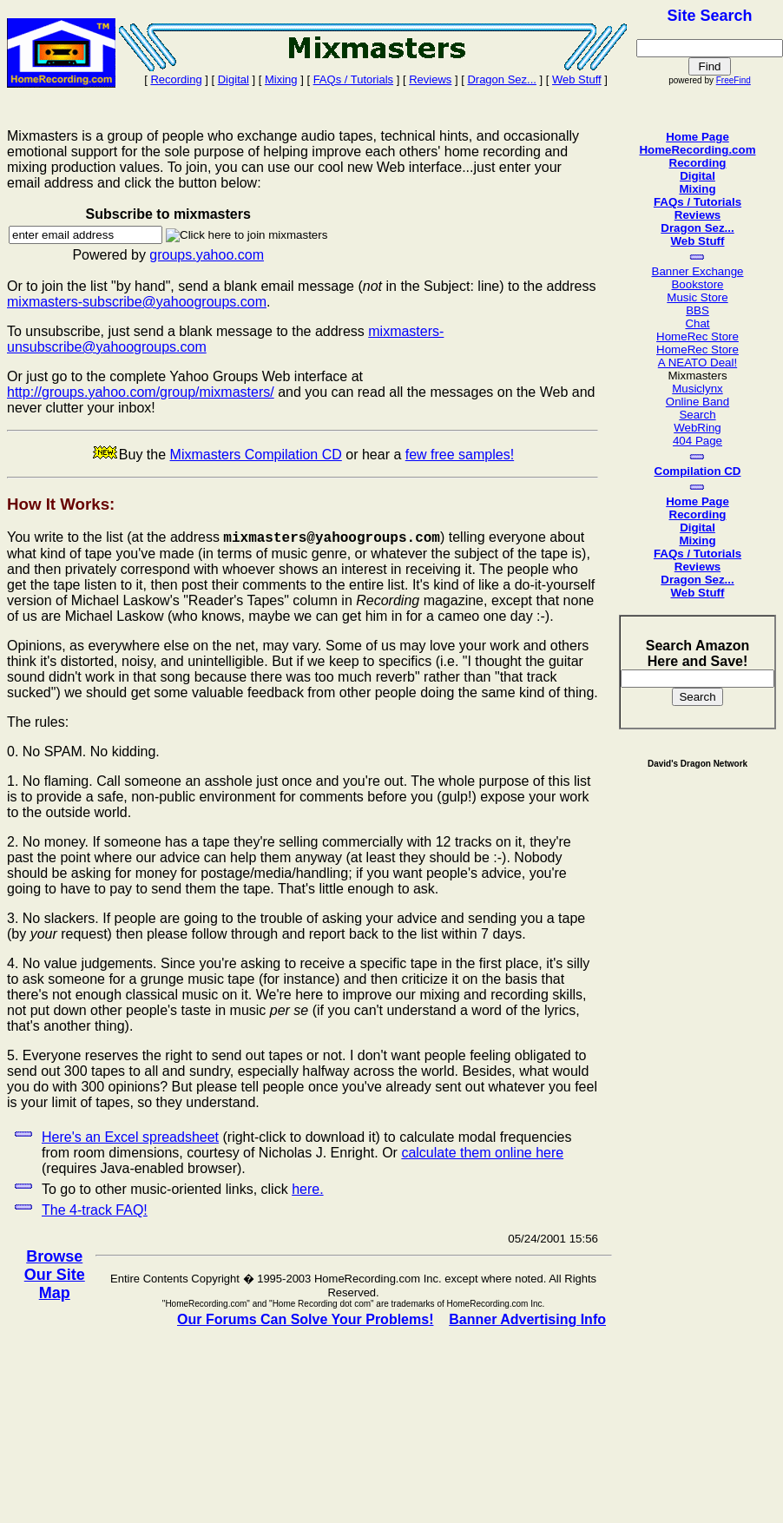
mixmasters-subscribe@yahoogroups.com (136, 301)
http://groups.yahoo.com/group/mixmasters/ (140, 392)
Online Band (697, 401)
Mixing (281, 79)
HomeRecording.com (697, 149)
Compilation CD (698, 471)
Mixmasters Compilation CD (256, 454)
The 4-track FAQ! (95, 1210)
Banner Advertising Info (527, 1319)
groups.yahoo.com (206, 254)
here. (307, 1189)
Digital (233, 79)
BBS (697, 310)
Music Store (697, 297)
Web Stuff (577, 79)
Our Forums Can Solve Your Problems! (305, 1319)
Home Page (697, 136)
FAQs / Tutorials (353, 79)
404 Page (697, 440)
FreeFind (733, 80)
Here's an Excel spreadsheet (130, 1137)
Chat (697, 323)
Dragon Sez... (501, 79)
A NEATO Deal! (697, 362)
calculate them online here (482, 1152)
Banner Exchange (698, 271)
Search (697, 414)
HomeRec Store (697, 336)
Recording (175, 79)
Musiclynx (697, 388)
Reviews (430, 79)
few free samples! (459, 454)
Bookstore (697, 284)
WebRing (697, 427)
